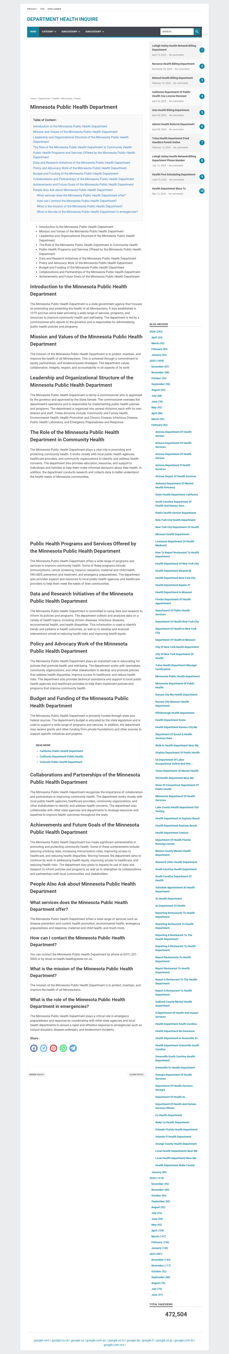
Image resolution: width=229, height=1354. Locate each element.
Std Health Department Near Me (174, 777)
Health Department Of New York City (177, 563)
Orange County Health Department (176, 1143)
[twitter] (43, 1048)
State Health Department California (176, 494)
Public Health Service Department (175, 512)
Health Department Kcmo (170, 720)
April (157, 337)
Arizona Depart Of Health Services (175, 476)
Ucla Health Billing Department (170, 110)
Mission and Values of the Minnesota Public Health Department (75, 132)
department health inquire (62, 19)
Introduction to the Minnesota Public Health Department (70, 126)
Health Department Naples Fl (172, 585)
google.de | (133, 1340)
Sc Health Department (168, 898)
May (156, 407)
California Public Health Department (61, 751)
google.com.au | (96, 1340)
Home (33, 31)
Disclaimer (54, 9)
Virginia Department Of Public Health (177, 752)
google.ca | (77, 1340)
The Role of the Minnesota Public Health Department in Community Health (82, 147)
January (159, 354)
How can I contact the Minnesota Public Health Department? (77, 201)
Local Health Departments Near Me (176, 1150)
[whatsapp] (63, 1048)
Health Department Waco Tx (169, 188)
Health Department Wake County (175, 1165)
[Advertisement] (86, 67)
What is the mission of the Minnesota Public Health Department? (80, 206)
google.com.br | (184, 1340)
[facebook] (34, 1048)
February (159, 349)
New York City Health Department (175, 519)
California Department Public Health (61, 756)
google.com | (42, 1340)
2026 (156, 331)
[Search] (177, 31)
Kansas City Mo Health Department (176, 694)
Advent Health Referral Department (173, 124)
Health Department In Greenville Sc (176, 1038)
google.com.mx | (115, 1345)
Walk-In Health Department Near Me (177, 745)
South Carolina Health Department (176, 869)
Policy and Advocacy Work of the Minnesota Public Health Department (80, 168)
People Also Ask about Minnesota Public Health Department (73, 190)
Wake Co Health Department (172, 1122)
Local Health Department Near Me (175, 1158)
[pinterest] (53, 1048)
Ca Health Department (168, 1115)
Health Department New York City (175, 577)
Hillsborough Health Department (174, 712)
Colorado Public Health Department (61, 761)
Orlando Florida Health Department (176, 1129)
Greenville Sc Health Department (175, 1067)
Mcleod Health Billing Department (172, 77)
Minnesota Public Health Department (177, 676)
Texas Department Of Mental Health (176, 770)
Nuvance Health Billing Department (173, 63)
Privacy (32, 9)
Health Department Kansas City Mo (176, 727)
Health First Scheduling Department (173, 174)
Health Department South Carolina (176, 1023)
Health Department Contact (171, 832)
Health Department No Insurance (175, 1031)
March (157, 343)
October (158, 378)
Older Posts (137, 1074)
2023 (156, 1253)
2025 (157, 360)
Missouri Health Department (172, 534)
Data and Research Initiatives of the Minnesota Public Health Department (81, 162)
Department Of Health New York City (177, 621)
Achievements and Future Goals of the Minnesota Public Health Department (83, 184)
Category (47, 31)
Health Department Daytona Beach (176, 825)
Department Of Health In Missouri (175, 639)
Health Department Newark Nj (173, 570)
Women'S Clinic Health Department (176, 862)
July (156, 395)
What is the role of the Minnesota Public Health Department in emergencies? (87, 212)
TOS (42, 9)
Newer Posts (36, 1074)
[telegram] (73, 1048)
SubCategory (69, 31)
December (160, 366)
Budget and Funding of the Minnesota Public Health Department (75, 173)
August (158, 389)
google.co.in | (117, 1340)
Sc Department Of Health (170, 905)
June (157, 401)
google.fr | (148, 1340)
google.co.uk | (60, 1340)
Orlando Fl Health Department (173, 1136)
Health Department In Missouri (173, 592)
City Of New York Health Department (177, 646)
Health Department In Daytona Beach (177, 818)
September (160, 384)
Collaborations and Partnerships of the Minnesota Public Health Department (83, 179)
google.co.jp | (164, 1340)
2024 (157, 1178)
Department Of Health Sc (170, 1096)
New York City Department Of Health (177, 527)
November (160, 372)
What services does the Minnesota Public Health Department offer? (81, 195)
